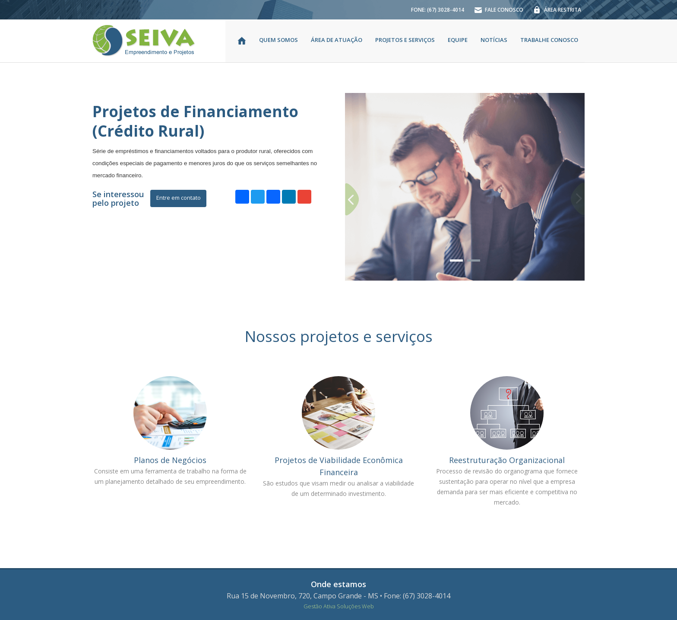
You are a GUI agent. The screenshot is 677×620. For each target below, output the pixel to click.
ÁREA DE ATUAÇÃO (336, 40)
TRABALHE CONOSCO (549, 40)
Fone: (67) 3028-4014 (417, 596)
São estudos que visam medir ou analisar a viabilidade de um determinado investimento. (338, 488)
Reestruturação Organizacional (507, 460)
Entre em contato (178, 197)
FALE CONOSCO (495, 13)
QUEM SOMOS (278, 40)
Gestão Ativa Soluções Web (339, 606)
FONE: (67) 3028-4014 (437, 9)
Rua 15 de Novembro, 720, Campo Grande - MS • (304, 596)
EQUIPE (458, 40)
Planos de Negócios (170, 460)
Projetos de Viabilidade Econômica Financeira (339, 466)
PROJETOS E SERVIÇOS (405, 40)
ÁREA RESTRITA (554, 13)
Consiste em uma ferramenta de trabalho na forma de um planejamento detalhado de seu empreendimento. (170, 476)
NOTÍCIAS (494, 40)
